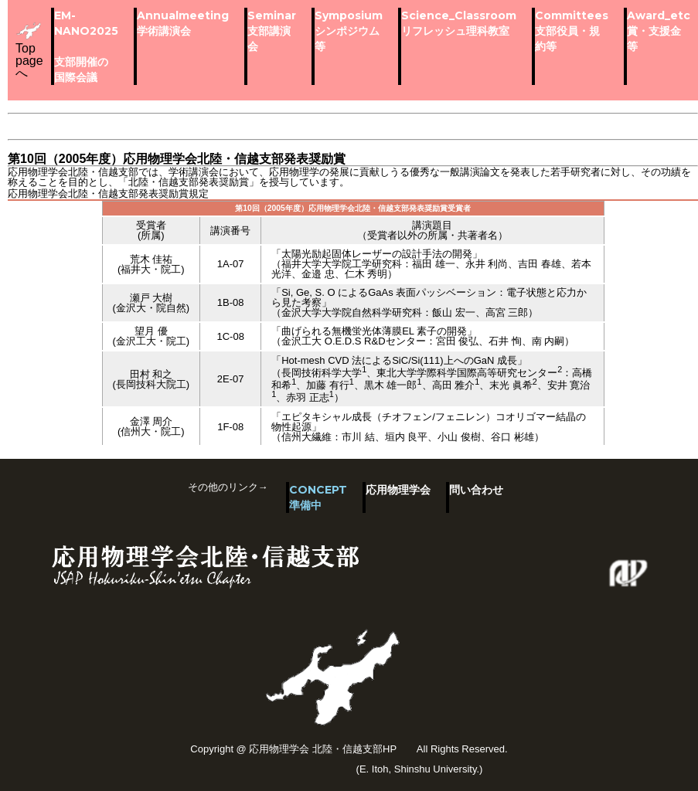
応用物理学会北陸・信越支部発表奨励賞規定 (108, 193)
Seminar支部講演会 (271, 30)
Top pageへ (29, 50)
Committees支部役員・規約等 (571, 30)
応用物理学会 (398, 490)
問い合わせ (476, 490)
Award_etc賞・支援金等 (658, 30)
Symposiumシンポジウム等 (349, 30)
